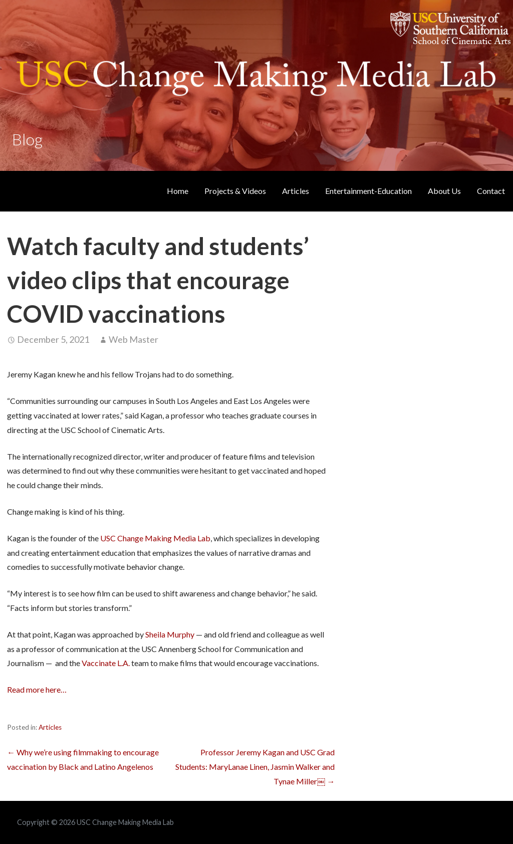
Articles (295, 190)
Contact (491, 190)
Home (177, 190)
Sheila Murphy (169, 634)
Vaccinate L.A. (106, 663)
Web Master (133, 339)
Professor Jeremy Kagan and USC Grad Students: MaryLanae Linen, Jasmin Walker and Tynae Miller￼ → (255, 766)
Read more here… (37, 689)
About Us (444, 190)
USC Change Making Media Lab (155, 538)
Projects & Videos (235, 190)
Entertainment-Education (368, 190)
